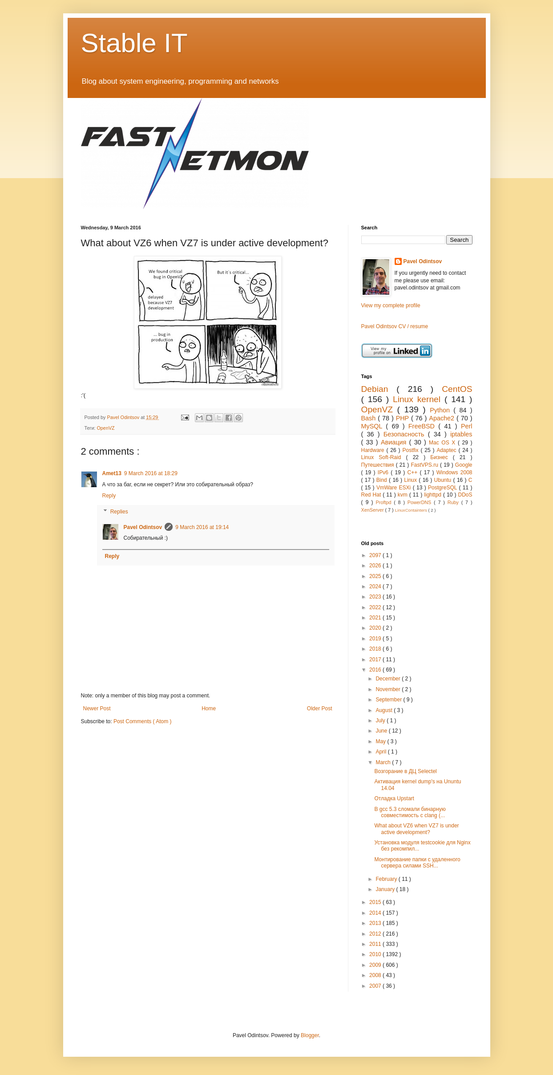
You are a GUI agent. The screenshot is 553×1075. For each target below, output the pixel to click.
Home (209, 708)
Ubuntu (443, 480)
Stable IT (134, 43)
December (388, 679)
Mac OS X (443, 443)
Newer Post (97, 708)
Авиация (395, 442)
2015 (376, 902)
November (388, 689)
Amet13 (111, 473)
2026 (376, 565)
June (381, 731)
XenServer (373, 510)
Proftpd (385, 502)
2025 (376, 576)
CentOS (457, 389)
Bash (369, 418)
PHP (403, 418)
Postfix (411, 450)
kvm (403, 495)
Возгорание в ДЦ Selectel (405, 771)
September (389, 699)
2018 (376, 649)
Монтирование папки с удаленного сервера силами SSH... (417, 862)
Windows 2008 (454, 472)
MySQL (373, 426)
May (381, 741)
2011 (376, 944)
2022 (376, 607)
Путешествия (378, 465)
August (384, 710)
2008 (376, 975)
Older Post (319, 708)
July (381, 720)
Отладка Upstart (394, 798)
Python (441, 410)
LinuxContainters (411, 510)
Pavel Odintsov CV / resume (394, 326)
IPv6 (384, 472)
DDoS (465, 495)
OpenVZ (105, 428)
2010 (376, 954)
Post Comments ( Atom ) (142, 721)
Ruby (454, 502)
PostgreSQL (443, 488)
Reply (109, 496)
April (381, 752)
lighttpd (433, 495)
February (386, 879)
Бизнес (441, 457)
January (385, 889)
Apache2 (442, 418)
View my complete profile (390, 305)
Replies (119, 512)
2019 (376, 638)
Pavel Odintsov (143, 527)
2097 (376, 555)
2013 (376, 923)
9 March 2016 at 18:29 (151, 473)
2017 (376, 659)
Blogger (310, 1035)
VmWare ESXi (394, 488)
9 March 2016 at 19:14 (202, 527)
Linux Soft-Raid (383, 457)
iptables (461, 434)
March (383, 762)
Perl (466, 426)
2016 (376, 670)
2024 (376, 586)
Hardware (374, 450)
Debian (379, 389)
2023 (376, 597)
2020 (376, 628)
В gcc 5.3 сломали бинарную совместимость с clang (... (409, 812)
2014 (376, 913)
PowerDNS (421, 502)
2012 (376, 934)
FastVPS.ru (425, 465)
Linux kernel (418, 399)
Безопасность (405, 434)
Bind (382, 480)
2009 (376, 965)
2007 (376, 986)
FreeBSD (423, 426)
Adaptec (447, 450)
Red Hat (372, 495)
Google (463, 465)
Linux (411, 480)
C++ (413, 472)
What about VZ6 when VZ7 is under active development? (416, 829)
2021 (376, 618)
